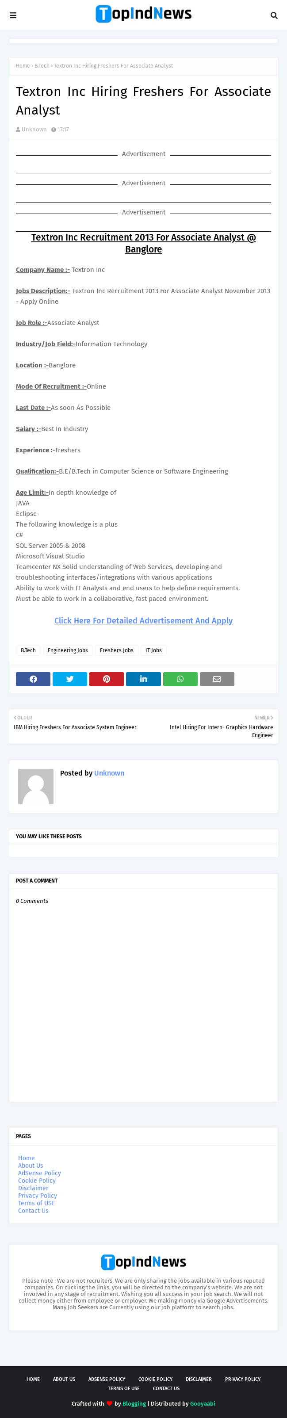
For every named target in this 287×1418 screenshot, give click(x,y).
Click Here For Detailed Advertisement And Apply (143, 621)
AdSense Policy (39, 1173)
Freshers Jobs (117, 650)
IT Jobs (153, 650)
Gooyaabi (202, 1403)
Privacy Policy (37, 1196)
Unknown (34, 129)
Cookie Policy (37, 1181)
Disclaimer (33, 1188)
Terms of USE (36, 1203)
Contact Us (33, 1211)
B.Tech (42, 66)
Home (23, 66)
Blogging (134, 1403)
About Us (30, 1166)
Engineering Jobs (68, 650)
